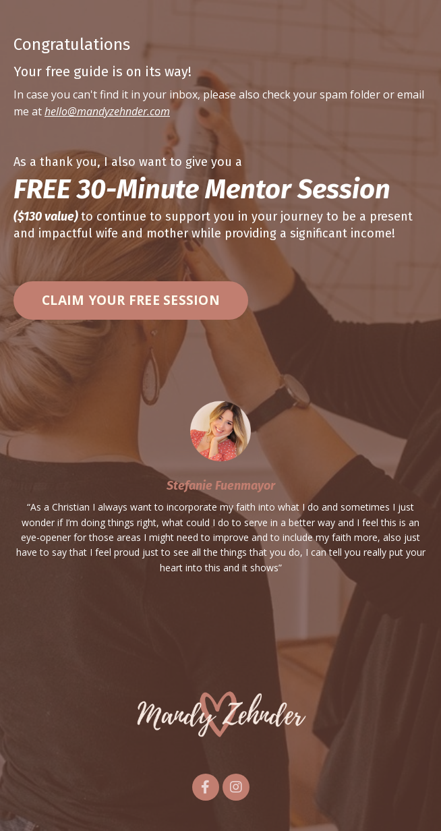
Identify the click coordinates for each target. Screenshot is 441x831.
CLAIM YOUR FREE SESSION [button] (131, 300)
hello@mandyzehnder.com (107, 111)
